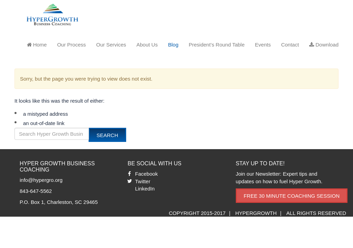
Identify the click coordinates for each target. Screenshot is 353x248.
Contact (290, 45)
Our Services (111, 45)
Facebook (146, 174)
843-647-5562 (36, 191)
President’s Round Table (216, 45)
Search (107, 135)
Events (263, 45)
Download (324, 45)
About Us (147, 45)
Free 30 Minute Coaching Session (292, 196)
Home (37, 45)
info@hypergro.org (41, 180)
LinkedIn (145, 189)
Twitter (142, 181)
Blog (173, 45)
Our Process (71, 45)
